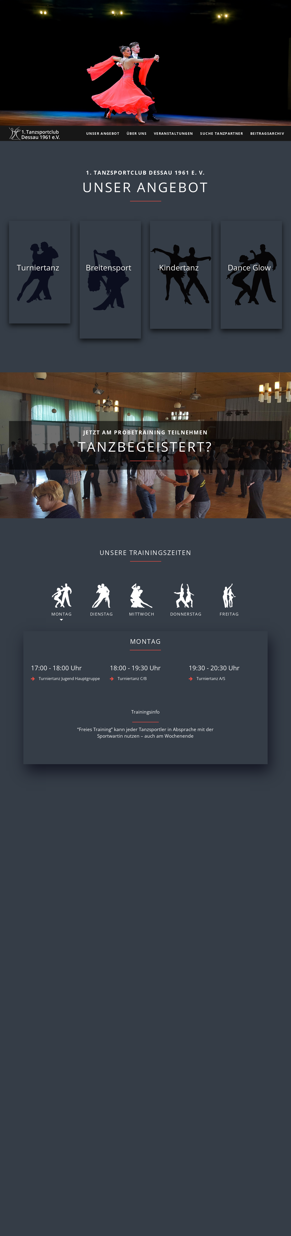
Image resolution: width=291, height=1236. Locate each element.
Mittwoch (142, 600)
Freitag (229, 600)
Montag (61, 600)
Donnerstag (186, 600)
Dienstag (101, 600)
